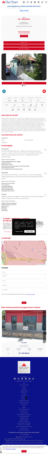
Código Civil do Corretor (24, 400)
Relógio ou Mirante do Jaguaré (9, 203)
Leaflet (38, 264)
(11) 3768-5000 (25, 434)
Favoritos (24, 397)
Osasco (24, 405)
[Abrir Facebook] (24, 2)
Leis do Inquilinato (24, 412)
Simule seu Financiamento (24, 430)
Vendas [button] (4, 276)
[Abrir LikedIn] (38, 2)
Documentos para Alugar (24, 416)
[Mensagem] (24, 290)
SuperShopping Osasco (7, 188)
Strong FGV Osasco (6, 163)
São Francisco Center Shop (8, 183)
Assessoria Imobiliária (24, 385)
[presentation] (24, 298)
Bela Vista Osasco (24, 411)
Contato (24, 393)
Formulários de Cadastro (24, 402)
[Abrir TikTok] (42, 2)
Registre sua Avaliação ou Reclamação (24, 426)
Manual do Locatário (24, 419)
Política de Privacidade (31, 294)
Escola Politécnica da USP (7, 167)
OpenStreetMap (43, 264)
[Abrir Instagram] (27, 2)
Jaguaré (20, 7)
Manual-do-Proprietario (24, 421)
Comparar (24, 399)
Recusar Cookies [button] (19, 231)
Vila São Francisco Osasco (24, 409)
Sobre (24, 383)
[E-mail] (24, 281)
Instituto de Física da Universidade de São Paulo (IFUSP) (15, 166)
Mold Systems (39, 442)
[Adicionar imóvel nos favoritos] (44, 91)
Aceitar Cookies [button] (29, 231)
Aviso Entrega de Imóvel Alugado (24, 423)
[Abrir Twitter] (31, 2)
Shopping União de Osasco (8, 190)
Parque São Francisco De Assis (8, 204)
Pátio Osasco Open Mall (7, 189)
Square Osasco (5, 206)
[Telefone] (24, 285)
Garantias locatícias (24, 417)
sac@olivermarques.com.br (24, 437)
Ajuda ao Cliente (24, 428)
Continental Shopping (6, 186)
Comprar (24, 388)
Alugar (24, 386)
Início (8, 7)
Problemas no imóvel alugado (24, 424)
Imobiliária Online (24, 392)
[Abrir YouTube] (35, 2)
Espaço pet (4, 207)
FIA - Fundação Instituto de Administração (11, 169)
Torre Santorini (5, 185)
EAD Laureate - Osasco (7, 164)
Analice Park (4, 210)
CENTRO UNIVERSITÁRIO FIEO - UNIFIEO (11, 161)
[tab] (24, 83)
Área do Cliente (24, 395)
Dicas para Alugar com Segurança (24, 414)
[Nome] (24, 272)
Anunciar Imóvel (24, 390)
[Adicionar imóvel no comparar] (39, 353)
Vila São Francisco (24, 404)
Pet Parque (4, 209)
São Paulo (14, 7)
